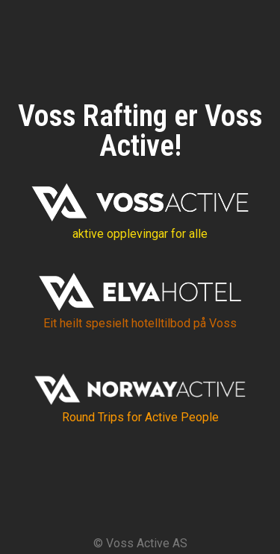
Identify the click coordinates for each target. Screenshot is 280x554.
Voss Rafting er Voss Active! (140, 130)
